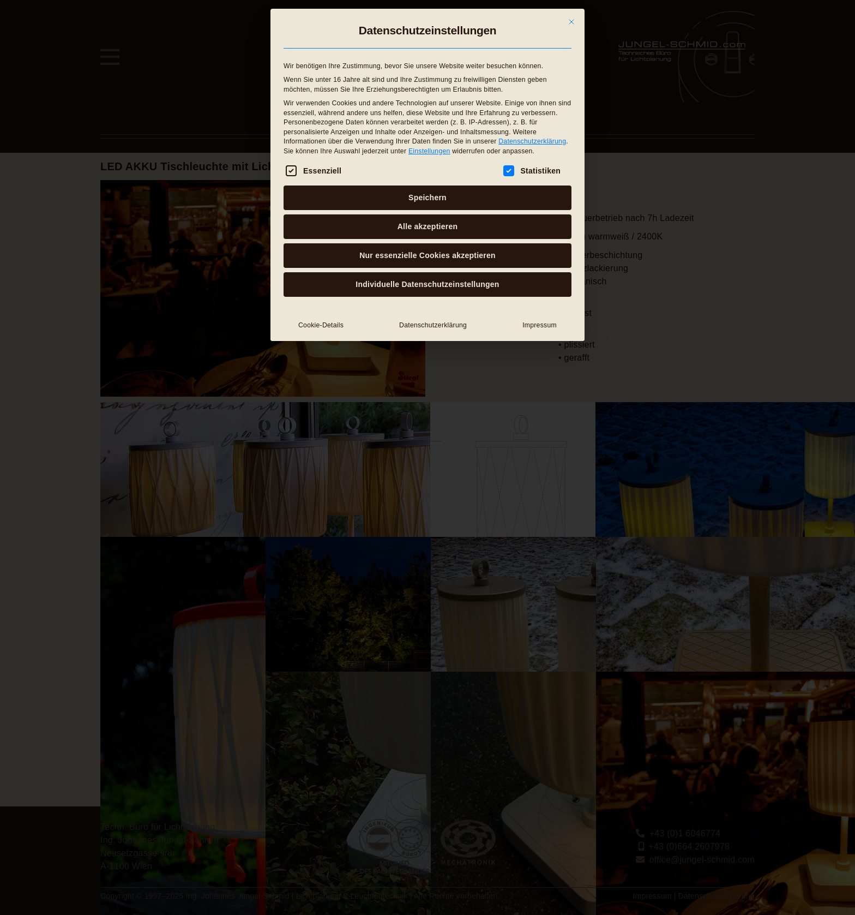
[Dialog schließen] (571, 22)
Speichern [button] (427, 197)
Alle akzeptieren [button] (427, 226)
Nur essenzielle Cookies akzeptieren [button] (427, 255)
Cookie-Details (321, 325)
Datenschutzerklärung (532, 141)
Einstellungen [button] (429, 150)
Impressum (539, 325)
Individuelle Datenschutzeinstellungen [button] (427, 284)
